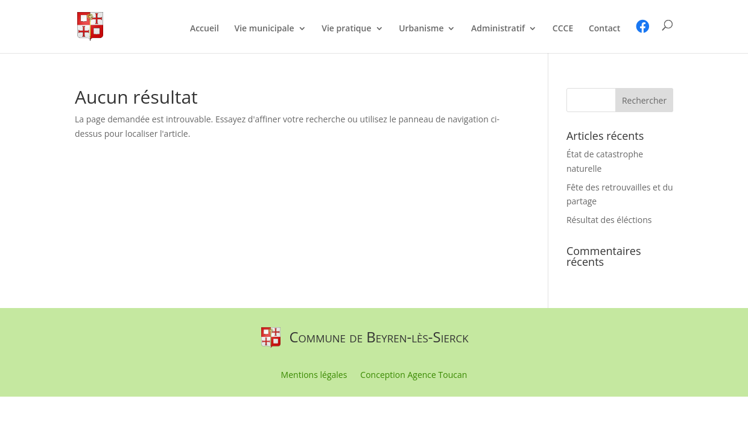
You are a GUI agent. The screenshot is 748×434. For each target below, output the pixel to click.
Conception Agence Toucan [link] (413, 375)
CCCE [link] (563, 29)
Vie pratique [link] (346, 29)
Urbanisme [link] (421, 29)
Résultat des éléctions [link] (609, 219)
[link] (90, 25)
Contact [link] (604, 29)
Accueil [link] (204, 29)
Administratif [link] (498, 29)
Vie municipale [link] (264, 29)
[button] (644, 100)
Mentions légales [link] (314, 375)
